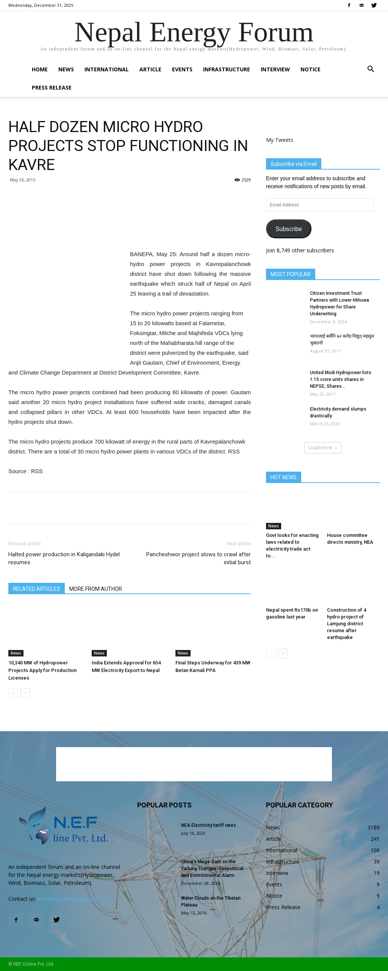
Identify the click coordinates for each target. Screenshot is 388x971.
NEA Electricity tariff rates (208, 825)
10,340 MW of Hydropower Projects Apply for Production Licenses (42, 670)
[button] (370, 70)
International (106, 69)
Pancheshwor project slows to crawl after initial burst (198, 558)
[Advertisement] (129, 230)
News (66, 69)
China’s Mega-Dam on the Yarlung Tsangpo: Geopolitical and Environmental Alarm (212, 868)
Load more (323, 447)
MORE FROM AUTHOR (95, 589)
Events (182, 69)
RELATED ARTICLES (36, 589)
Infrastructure (226, 69)
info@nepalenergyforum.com (73, 898)
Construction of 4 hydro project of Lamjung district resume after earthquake (346, 623)
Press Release (52, 87)
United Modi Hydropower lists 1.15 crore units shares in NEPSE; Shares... (340, 379)
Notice (310, 69)
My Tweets (279, 139)
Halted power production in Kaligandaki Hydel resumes (64, 558)
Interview (275, 69)
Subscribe (288, 229)
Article (150, 69)
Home (40, 69)
